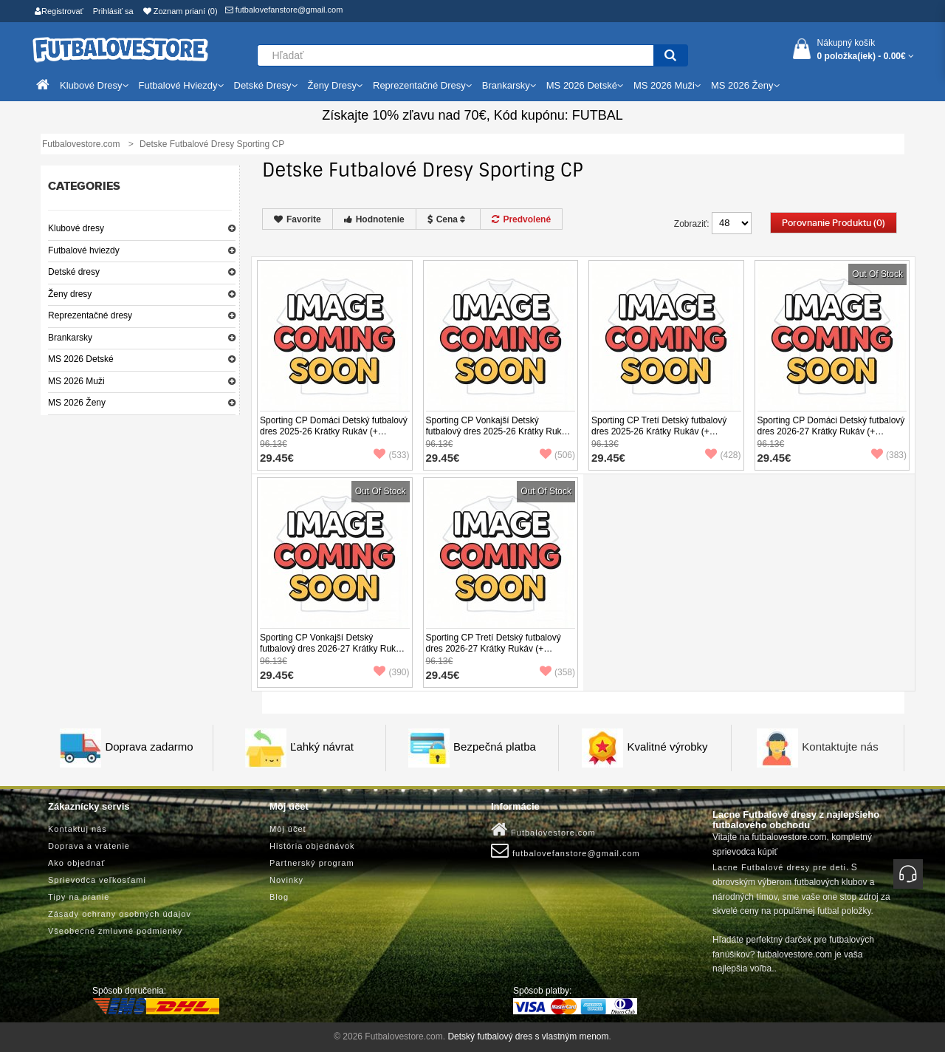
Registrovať (59, 11)
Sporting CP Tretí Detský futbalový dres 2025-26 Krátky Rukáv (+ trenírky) (658, 431)
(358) (557, 672)
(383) (889, 455)
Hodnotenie (374, 219)
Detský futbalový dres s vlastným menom (527, 1036)
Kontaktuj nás (77, 828)
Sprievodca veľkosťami (97, 879)
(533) (391, 455)
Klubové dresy (76, 228)
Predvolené (521, 219)
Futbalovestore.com (543, 829)
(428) (722, 455)
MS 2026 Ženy (77, 402)
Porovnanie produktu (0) (833, 223)
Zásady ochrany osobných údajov (119, 913)
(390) (391, 672)
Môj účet (287, 828)
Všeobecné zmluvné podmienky (115, 930)
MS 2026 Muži (76, 381)
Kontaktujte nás (840, 746)
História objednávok (312, 845)
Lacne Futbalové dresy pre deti (779, 867)
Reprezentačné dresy (90, 315)
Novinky (286, 879)
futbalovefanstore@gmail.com (284, 9)
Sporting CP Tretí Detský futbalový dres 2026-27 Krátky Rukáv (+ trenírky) (493, 648)
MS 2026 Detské (81, 359)
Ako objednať (76, 862)
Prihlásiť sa (113, 11)
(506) (557, 455)
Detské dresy (74, 272)
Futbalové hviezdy (84, 250)
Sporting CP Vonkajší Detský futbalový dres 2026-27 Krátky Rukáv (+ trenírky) (332, 648)
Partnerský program (311, 862)
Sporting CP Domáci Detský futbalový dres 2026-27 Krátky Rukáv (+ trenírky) (831, 431)
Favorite (297, 219)
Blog (279, 896)
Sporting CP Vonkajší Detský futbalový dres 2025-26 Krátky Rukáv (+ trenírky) (498, 431)
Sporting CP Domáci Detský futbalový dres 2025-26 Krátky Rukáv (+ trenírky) (334, 431)
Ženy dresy (70, 294)
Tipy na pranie (78, 896)
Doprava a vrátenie (89, 845)
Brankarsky (70, 337)
